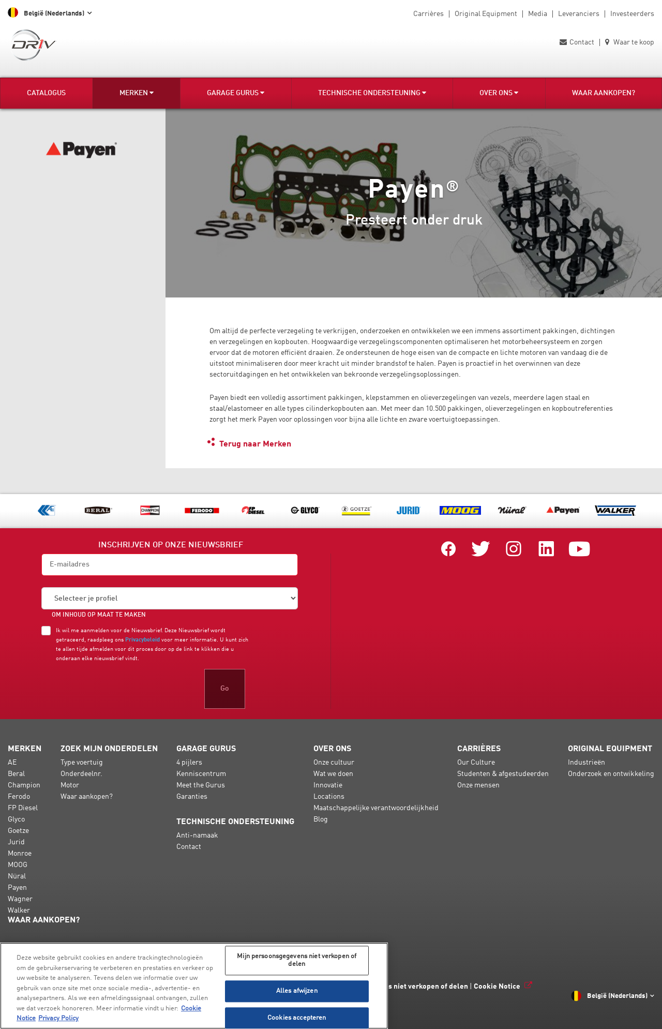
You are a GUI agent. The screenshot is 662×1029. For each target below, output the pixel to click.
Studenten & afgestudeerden (503, 774)
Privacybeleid (142, 640)
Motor (70, 785)
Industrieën (586, 762)
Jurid (16, 842)
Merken (136, 93)
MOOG (17, 865)
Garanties (191, 796)
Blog (320, 819)
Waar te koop (629, 42)
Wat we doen (333, 774)
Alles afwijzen (297, 991)
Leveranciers (578, 14)
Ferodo (19, 796)
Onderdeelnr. (81, 774)
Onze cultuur (333, 762)
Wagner (20, 899)
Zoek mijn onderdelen (109, 749)
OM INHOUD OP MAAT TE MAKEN (99, 615)
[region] (194, 986)
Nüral (17, 876)
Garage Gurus (235, 93)
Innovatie (327, 785)
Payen (17, 887)
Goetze (18, 830)
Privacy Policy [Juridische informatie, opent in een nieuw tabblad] (58, 1018)
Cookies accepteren (296, 1018)
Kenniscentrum (201, 774)
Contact (577, 42)
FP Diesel (23, 808)
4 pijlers (189, 762)
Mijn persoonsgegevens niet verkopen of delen (390, 986)
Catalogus (46, 93)
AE (12, 762)
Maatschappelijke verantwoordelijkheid (376, 808)
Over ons (498, 93)
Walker (19, 910)
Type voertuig (82, 762)
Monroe (20, 853)
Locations (328, 796)
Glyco (16, 819)
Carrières (428, 14)
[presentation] (120, 688)
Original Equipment (486, 14)
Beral (16, 774)
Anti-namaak (197, 835)
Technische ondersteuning (372, 93)
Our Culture (476, 762)
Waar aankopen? (603, 93)
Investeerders (632, 14)
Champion (24, 785)
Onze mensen (478, 785)
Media (537, 14)
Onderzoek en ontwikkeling (611, 774)
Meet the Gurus (200, 785)
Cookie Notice (497, 986)
